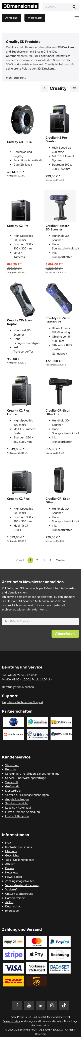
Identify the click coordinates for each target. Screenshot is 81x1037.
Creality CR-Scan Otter (58, 500)
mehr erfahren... (16, 77)
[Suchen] (74, 7)
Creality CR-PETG (19, 142)
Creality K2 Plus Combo (18, 412)
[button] (65, 634)
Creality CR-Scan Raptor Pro (58, 320)
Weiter (60, 560)
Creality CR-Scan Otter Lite (58, 412)
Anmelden (11, 17)
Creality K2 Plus (18, 499)
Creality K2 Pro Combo (56, 139)
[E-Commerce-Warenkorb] (34, 18)
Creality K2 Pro (17, 226)
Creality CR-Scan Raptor (19, 322)
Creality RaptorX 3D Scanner (57, 227)
